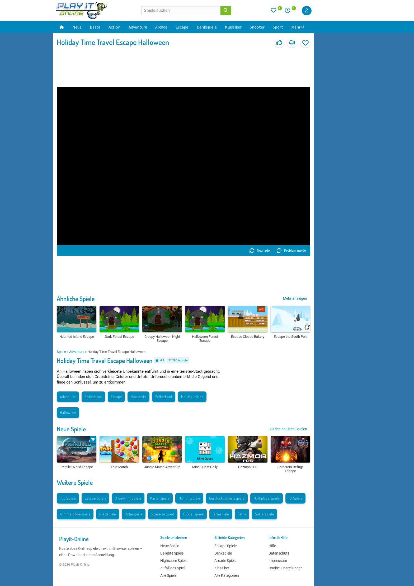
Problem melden (292, 250)
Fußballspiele (193, 514)
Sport (278, 27)
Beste (95, 27)
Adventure (138, 27)
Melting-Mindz (192, 396)
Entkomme (93, 396)
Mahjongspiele (189, 498)
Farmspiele (221, 514)
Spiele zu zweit (162, 514)
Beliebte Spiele (172, 553)
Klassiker (233, 27)
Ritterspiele (133, 514)
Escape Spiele (95, 498)
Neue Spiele (71, 429)
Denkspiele (207, 27)
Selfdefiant (163, 396)
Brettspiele (107, 514)
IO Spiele (295, 498)
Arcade (161, 27)
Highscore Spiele (173, 561)
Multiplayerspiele (266, 498)
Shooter (257, 27)
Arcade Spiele (225, 561)
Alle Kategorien (226, 575)
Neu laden (260, 250)
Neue (77, 27)
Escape (182, 27)
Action (114, 27)
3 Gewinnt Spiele (128, 498)
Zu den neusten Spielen (288, 429)
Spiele (61, 352)
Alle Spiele (168, 575)
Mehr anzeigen (295, 298)
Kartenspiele (160, 498)
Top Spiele (68, 498)
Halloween (68, 412)
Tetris (242, 514)
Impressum (278, 561)
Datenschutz (279, 553)
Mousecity (138, 396)
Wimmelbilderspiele (75, 514)
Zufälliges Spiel (172, 568)
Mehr (297, 27)
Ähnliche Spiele (76, 298)
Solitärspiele (264, 514)
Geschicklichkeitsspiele (226, 498)
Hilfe (272, 546)
